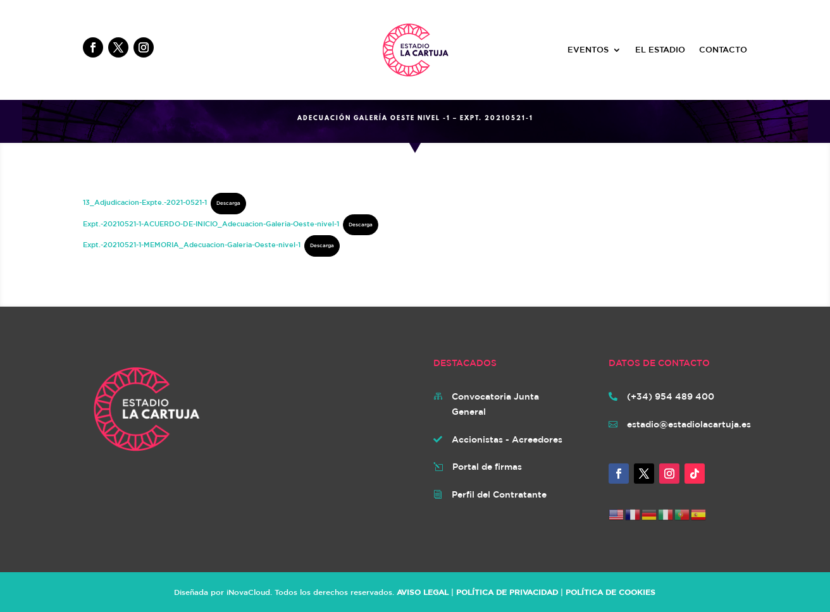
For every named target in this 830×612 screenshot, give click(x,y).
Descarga (228, 203)
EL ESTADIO (660, 50)
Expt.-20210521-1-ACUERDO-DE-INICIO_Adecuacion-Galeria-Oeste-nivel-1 (211, 223)
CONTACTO (723, 50)
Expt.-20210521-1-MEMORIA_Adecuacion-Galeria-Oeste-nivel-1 (191, 244)
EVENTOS (588, 50)
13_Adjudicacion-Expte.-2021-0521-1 (145, 202)
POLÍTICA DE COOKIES (610, 591)
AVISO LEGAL (423, 591)
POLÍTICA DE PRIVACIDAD (507, 591)
